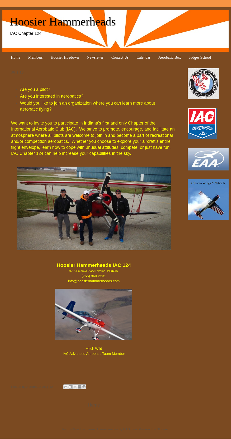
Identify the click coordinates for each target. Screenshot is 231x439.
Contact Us (120, 57)
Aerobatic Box (169, 57)
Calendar (143, 57)
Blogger (162, 429)
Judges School (200, 57)
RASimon (130, 429)
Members (35, 57)
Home (15, 57)
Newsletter (95, 57)
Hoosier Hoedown (65, 57)
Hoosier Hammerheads (63, 21)
